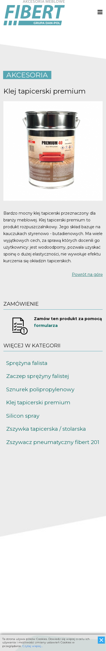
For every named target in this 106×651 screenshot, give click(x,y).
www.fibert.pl (16, 619)
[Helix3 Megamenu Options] (100, 12)
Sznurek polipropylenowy (40, 389)
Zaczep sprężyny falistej (37, 376)
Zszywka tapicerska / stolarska (46, 429)
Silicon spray (22, 416)
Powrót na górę (87, 274)
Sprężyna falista (26, 363)
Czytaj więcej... (32, 646)
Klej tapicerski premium (38, 402)
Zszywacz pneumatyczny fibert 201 (52, 442)
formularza (46, 325)
